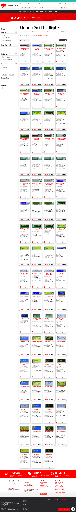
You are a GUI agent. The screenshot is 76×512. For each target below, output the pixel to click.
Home (20, 11)
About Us (50, 11)
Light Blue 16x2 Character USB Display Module (61, 139)
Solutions (31, 11)
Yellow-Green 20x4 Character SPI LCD (25, 431)
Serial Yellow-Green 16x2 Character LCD (61, 229)
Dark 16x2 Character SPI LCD (49, 228)
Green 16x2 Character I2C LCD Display (24, 94)
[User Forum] (43, 485)
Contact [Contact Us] (24, 506)
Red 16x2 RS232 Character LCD (48, 139)
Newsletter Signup (43, 489)
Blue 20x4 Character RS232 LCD (24, 296)
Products (25, 11)
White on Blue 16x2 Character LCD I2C (37, 94)
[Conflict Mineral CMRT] (31, 489)
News (24, 504)
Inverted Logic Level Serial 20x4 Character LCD (36, 454)
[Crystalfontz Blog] (43, 482)
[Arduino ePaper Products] (59, 483)
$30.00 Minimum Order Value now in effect (63, 0)
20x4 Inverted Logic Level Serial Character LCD (24, 454)
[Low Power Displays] (59, 491)
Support (41, 11)
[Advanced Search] (12, 483)
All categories (25, 7)
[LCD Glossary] (43, 483)
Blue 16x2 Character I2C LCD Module (25, 184)
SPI (4, 42)
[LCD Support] (13, 486)
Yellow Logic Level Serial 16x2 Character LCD (24, 251)
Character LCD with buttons (7, 56)
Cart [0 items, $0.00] (72, 3)
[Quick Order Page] (26, 482)
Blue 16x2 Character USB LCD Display (24, 116)
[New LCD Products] (11, 490)
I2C (2, 87)
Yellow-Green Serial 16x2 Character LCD (49, 71)
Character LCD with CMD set (7, 59)
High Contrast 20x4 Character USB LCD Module (49, 364)
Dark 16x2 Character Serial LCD (24, 229)
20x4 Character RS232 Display (24, 206)
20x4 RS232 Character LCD (36, 273)
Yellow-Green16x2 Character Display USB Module (61, 116)
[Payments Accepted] (28, 494)
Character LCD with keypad (7, 57)
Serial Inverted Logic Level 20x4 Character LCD (48, 454)
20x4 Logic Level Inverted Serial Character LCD (61, 431)
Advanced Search (66, 8)
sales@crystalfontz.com (5, 508)
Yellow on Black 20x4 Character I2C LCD (61, 364)
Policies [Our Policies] (24, 508)
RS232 (4, 35)
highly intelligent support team (42, 35)
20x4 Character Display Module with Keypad (49, 274)
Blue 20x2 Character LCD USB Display (37, 49)
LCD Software (15, 472)
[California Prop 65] (27, 491)
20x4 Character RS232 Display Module (49, 184)
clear (16, 31)
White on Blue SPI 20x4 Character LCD (37, 431)
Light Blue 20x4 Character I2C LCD (49, 386)
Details (22, 84)
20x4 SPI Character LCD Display (49, 319)
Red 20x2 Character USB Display (24, 49)
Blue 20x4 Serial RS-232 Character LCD (25, 341)
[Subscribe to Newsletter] (43, 494)
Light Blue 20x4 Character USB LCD (61, 341)
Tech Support (60, 472)
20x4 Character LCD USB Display (49, 296)
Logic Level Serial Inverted (7, 40)
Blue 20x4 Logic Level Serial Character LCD (37, 409)
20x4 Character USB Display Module (61, 184)
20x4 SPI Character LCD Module (61, 296)
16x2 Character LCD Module (61, 48)
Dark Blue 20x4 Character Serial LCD (61, 274)
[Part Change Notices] (11, 488)
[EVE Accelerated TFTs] (59, 488)
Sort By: (21, 40)
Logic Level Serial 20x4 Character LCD (49, 409)
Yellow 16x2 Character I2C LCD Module (36, 251)
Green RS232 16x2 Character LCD (49, 94)
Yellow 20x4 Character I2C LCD (36, 386)
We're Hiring (25, 509)
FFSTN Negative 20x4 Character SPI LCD (49, 431)
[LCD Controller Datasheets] (45, 486)
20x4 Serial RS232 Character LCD (37, 341)
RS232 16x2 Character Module (49, 116)
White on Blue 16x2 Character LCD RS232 (24, 71)
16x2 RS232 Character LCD (24, 161)
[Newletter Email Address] (46, 491)
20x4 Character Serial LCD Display (36, 184)
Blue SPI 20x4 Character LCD (61, 408)
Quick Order (50, 499)
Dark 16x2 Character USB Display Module (24, 139)
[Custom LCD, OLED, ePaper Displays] (60, 492)
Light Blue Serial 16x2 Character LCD (61, 161)
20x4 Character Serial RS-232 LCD (49, 341)
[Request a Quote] (27, 484)
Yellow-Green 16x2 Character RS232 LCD (37, 116)
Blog (46, 11)
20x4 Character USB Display (37, 206)
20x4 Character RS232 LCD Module (49, 206)
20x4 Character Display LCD (37, 363)
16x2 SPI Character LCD (49, 251)
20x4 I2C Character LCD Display (37, 319)
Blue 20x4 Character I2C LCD (25, 386)
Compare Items (62, 40)
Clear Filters (12, 74)
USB (4, 34)
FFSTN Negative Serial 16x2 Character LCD (61, 206)
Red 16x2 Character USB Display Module (37, 139)
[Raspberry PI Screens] (59, 485)
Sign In (67, 3)
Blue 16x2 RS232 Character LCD (61, 94)
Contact (55, 11)
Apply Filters (4, 74)
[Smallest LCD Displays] (59, 482)
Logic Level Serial (6, 37)
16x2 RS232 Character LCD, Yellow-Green (49, 49)
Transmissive (5, 65)
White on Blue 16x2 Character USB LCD (36, 71)
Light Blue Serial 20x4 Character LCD (24, 274)
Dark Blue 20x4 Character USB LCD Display (37, 296)
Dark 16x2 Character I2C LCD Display (37, 229)
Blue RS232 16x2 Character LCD (49, 161)
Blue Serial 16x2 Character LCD (61, 71)
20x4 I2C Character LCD (25, 318)
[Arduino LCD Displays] (59, 489)
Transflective (5, 67)
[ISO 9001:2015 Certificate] (30, 486)
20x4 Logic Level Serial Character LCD (61, 386)
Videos (37, 11)
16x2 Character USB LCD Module (37, 161)
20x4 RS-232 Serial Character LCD (61, 319)
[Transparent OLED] (59, 486)
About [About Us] (24, 505)
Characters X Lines (5, 83)
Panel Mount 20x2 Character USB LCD (61, 251)
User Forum (36, 472)
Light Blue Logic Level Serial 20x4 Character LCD (25, 409)
